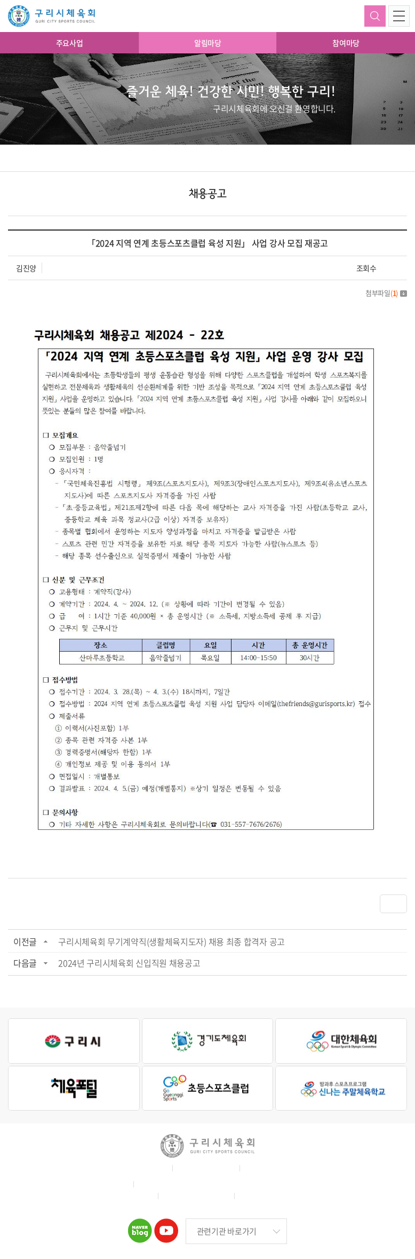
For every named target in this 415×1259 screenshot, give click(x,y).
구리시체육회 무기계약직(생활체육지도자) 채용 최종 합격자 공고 (171, 941)
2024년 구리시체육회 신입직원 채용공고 (129, 962)
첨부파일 (386, 293)
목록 (393, 903)
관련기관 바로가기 (227, 1231)
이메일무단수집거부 (275, 1168)
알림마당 (207, 42)
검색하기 (375, 16)
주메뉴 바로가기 (0, 0)
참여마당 (346, 42)
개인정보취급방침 (205, 1168)
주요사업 (69, 42)
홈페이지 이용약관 (137, 1168)
